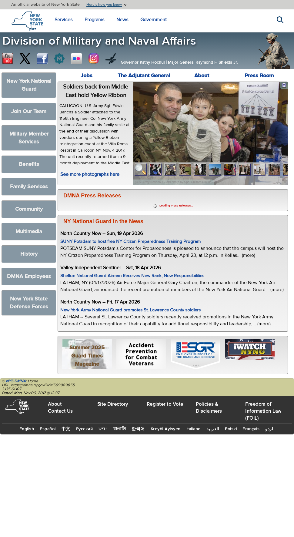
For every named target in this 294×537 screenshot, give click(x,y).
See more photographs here (89, 174)
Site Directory (112, 404)
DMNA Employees (29, 276)
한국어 (138, 429)
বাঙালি (119, 429)
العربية (212, 429)
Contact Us (60, 411)
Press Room (259, 75)
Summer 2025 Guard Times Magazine (87, 356)
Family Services (29, 186)
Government (153, 20)
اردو (269, 429)
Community (29, 209)
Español (48, 429)
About (201, 75)
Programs (94, 20)
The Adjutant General (144, 75)
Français (250, 429)
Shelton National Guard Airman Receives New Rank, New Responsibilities (132, 276)
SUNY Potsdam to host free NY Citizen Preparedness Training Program (130, 241)
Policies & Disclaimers (209, 407)
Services (63, 20)
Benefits (29, 164)
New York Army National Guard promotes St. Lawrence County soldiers (130, 310)
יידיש (103, 429)
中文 (66, 429)
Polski (231, 429)
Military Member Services (28, 137)
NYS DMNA (16, 381)
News (122, 20)
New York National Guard (28, 85)
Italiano (193, 429)
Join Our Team (28, 111)
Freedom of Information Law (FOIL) (263, 411)
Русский (84, 429)
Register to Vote (165, 404)
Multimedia (28, 231)
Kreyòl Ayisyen (166, 429)
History (29, 253)
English (26, 429)
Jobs (86, 75)
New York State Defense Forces (29, 302)
